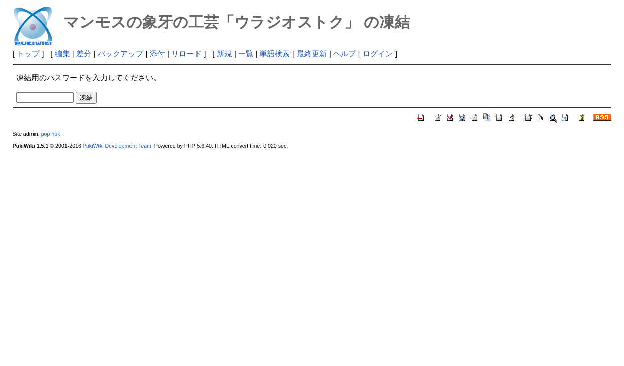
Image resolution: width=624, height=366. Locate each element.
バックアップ (120, 53)
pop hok (50, 134)
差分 (83, 53)
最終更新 (312, 53)
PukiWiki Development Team (117, 146)
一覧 (245, 53)
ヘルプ (344, 53)
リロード (186, 53)
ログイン (378, 53)
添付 (157, 53)
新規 (224, 53)
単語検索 (274, 53)
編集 (62, 53)
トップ (28, 53)
